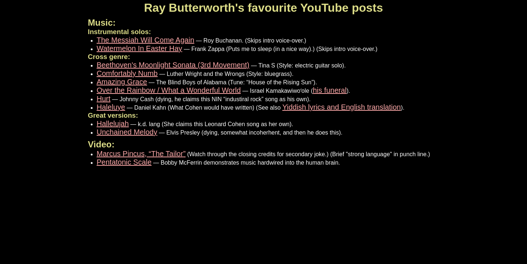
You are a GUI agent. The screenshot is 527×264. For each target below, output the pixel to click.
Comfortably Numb (127, 73)
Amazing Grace (122, 82)
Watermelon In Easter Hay (139, 48)
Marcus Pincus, (141, 154)
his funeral (330, 90)
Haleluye (111, 107)
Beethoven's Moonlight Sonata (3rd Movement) (173, 65)
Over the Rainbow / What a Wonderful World (169, 90)
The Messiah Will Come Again (145, 40)
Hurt (104, 99)
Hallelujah (113, 124)
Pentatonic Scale (124, 162)
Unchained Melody (127, 132)
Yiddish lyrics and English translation (341, 107)
